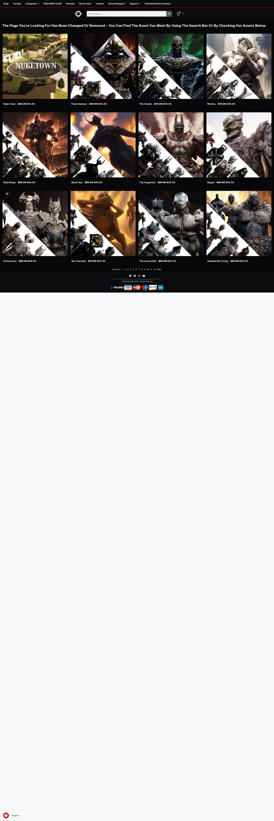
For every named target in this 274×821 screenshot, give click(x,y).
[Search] (169, 14)
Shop (6, 3)
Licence (116, 279)
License (100, 3)
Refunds (142, 279)
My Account (85, 3)
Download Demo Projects (158, 3)
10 (148, 269)
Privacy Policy (132, 279)
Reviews (70, 3)
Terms (123, 279)
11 (151, 269)
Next (159, 269)
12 (155, 269)
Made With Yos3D (53, 3)
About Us (157, 279)
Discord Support (116, 3)
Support (135, 4)
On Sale (17, 3)
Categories (32, 4)
